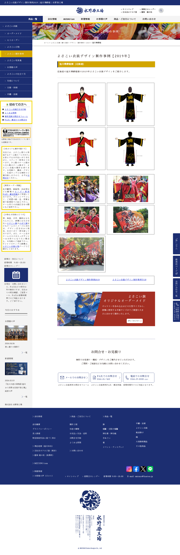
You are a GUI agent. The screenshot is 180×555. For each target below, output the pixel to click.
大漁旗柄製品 (142, 442)
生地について (13, 81)
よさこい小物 (13, 47)
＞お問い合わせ (76, 451)
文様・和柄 (12, 88)
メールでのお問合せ (75, 378)
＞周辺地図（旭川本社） (43, 446)
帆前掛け (140, 432)
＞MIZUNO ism (40, 463)
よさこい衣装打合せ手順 (15, 109)
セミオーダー (13, 40)
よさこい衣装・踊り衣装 (62, 43)
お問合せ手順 (75, 438)
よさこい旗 (12, 223)
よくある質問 (10, 113)
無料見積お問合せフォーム (16, 116)
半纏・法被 (12, 94)
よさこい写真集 (14, 60)
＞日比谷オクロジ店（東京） (45, 451)
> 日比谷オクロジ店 (129, 12)
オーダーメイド (14, 34)
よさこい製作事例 (15, 54)
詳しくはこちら (134, 321)
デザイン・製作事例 (82, 43)
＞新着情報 (37, 471)
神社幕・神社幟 (109, 433)
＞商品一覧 (107, 416)
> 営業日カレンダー (148, 9)
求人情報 (36, 433)
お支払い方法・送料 (78, 433)
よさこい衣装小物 (11, 246)
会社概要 (36, 424)
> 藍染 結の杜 (146, 12)
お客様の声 (101, 19)
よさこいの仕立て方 (16, 74)
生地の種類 (74, 429)
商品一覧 (32, 19)
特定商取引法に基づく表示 (44, 438)
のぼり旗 (23, 223)
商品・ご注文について (125, 19)
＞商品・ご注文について (80, 416)
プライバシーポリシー (42, 429)
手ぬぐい (107, 438)
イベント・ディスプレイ (113, 447)
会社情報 (52, 19)
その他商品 (141, 446)
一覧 (25, 353)
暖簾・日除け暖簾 (110, 429)
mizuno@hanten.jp (144, 476)
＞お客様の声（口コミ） (43, 476)
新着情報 (85, 19)
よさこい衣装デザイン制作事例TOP (129, 280)
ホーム (46, 43)
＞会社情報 (37, 416)
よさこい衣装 (11, 26)
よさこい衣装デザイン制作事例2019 (83, 280)
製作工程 (73, 424)
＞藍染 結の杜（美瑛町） (43, 455)
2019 (95, 43)
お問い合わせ (149, 19)
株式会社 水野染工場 (13, 404)
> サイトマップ (127, 9)
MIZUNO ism (69, 19)
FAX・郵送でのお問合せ (16, 120)
